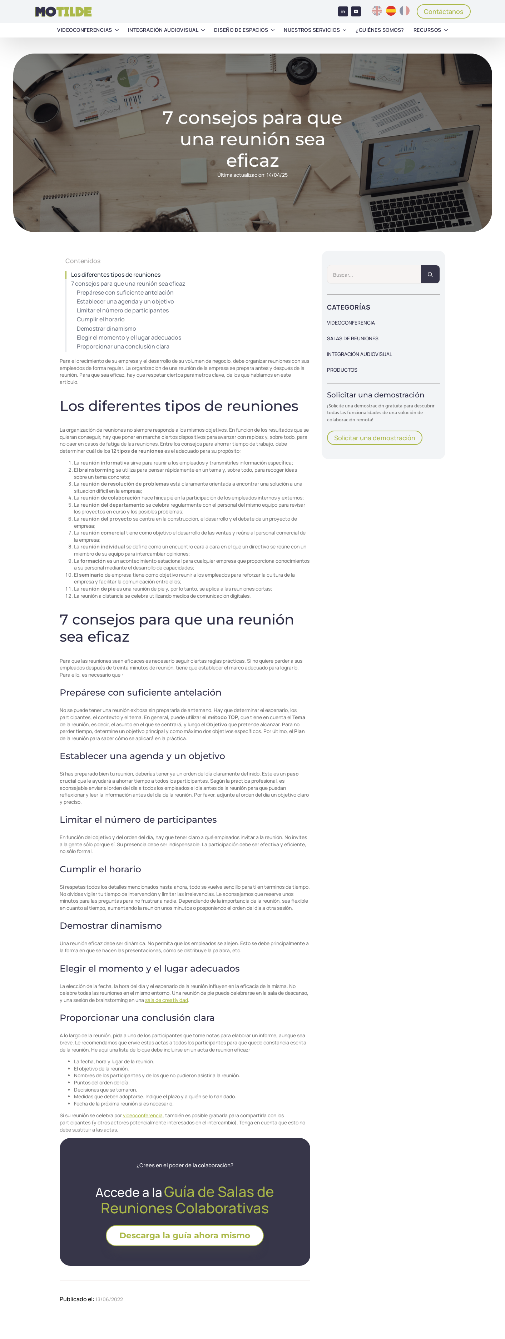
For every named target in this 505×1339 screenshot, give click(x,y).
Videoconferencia (351, 322)
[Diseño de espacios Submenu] (272, 30)
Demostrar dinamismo (106, 328)
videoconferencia (143, 1115)
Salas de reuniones (352, 338)
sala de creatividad (166, 1000)
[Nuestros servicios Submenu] (344, 30)
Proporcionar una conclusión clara (123, 346)
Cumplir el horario (101, 319)
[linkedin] (343, 11)
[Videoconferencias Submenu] (117, 30)
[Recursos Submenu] (446, 30)
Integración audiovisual (163, 29)
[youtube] (356, 11)
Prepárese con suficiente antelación (125, 292)
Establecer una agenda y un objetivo (125, 301)
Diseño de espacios (241, 29)
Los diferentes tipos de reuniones (115, 274)
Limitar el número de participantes (123, 310)
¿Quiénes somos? (380, 29)
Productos (342, 369)
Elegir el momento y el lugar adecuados (129, 337)
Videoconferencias (84, 29)
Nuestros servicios (312, 29)
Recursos (427, 29)
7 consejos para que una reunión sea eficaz (128, 283)
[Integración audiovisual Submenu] (203, 30)
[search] (430, 274)
